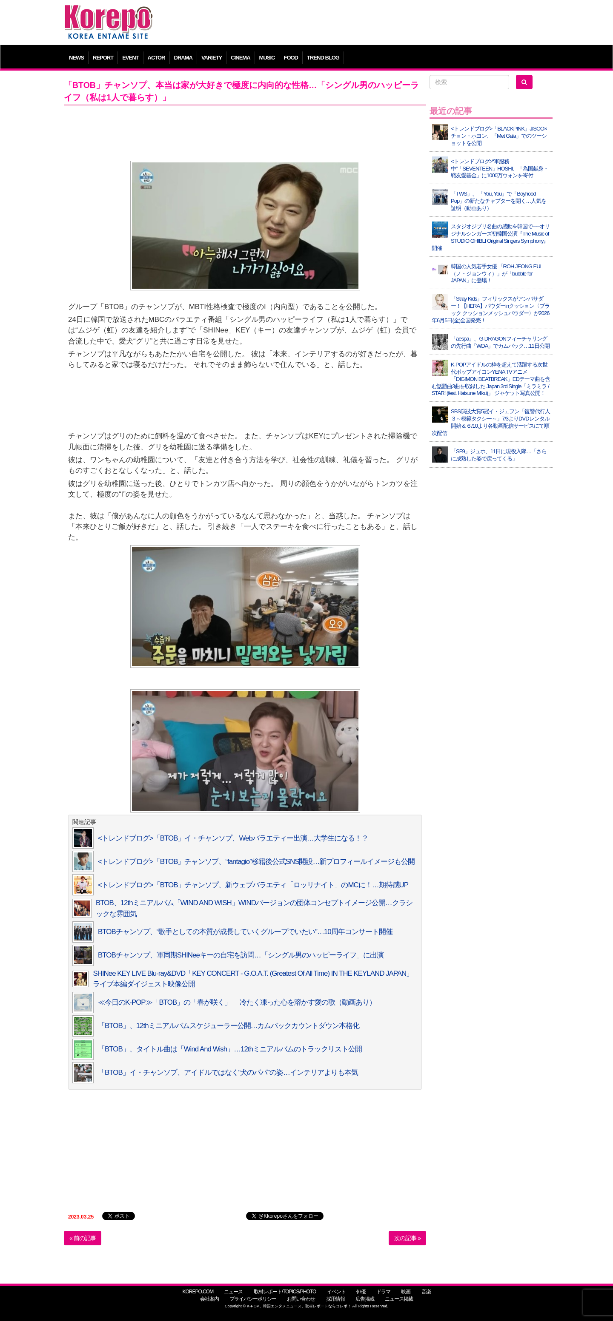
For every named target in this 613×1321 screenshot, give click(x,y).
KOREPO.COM (197, 1292)
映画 (405, 1292)
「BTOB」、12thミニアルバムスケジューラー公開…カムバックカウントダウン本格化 (228, 1026)
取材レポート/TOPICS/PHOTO (285, 1292)
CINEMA (240, 57)
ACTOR (156, 57)
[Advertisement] (368, 23)
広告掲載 (364, 1299)
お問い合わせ (301, 1299)
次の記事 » (407, 1238)
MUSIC (267, 57)
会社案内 (209, 1299)
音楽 (426, 1292)
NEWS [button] (76, 57)
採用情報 (335, 1299)
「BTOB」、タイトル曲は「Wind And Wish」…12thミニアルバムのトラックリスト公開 (230, 1049)
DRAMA (183, 57)
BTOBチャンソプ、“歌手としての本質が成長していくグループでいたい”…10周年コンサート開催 (245, 932)
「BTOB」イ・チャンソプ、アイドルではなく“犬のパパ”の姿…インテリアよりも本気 (228, 1072)
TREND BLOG (323, 57)
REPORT (103, 57)
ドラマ (383, 1292)
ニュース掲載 (399, 1299)
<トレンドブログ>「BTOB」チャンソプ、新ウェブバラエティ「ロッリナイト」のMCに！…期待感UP (253, 885)
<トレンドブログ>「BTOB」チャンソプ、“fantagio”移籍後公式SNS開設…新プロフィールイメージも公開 (256, 862)
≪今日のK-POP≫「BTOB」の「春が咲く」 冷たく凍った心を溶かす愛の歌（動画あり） (237, 1002)
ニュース (233, 1292)
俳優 (361, 1292)
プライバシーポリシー (252, 1299)
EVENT (130, 57)
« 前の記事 (82, 1238)
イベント (336, 1292)
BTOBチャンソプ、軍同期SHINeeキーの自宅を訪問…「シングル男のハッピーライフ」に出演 (241, 955)
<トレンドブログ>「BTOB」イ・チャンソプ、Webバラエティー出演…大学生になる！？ (233, 838)
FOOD (291, 57)
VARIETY (211, 57)
